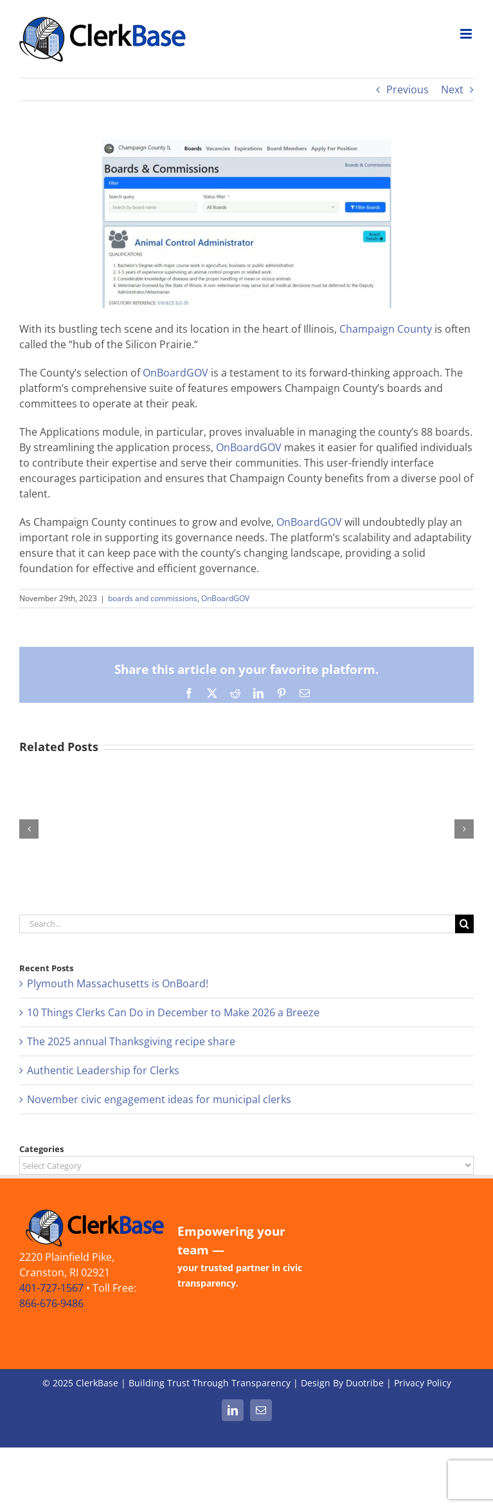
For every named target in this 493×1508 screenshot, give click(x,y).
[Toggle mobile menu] (467, 34)
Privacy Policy (422, 1383)
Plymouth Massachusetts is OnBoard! (117, 983)
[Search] (464, 924)
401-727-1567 (51, 1288)
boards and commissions (152, 598)
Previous (407, 89)
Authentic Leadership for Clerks (103, 1070)
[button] (29, 829)
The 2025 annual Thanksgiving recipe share (131, 1041)
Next (452, 89)
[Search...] (237, 924)
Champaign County (385, 329)
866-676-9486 (51, 1303)
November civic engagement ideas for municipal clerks (159, 1099)
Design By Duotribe (342, 1383)
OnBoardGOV (175, 373)
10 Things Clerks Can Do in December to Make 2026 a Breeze (173, 1012)
